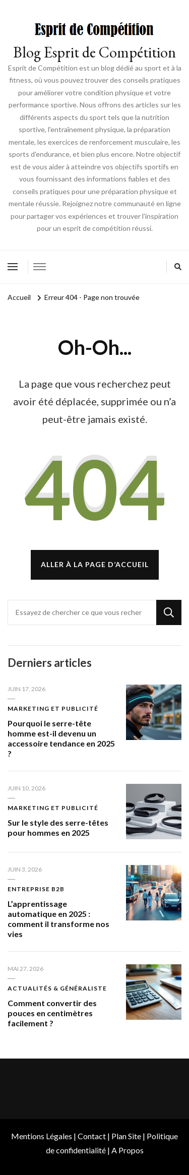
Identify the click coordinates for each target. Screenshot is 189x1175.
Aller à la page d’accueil (95, 564)
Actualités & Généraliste (57, 988)
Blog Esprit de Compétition (94, 52)
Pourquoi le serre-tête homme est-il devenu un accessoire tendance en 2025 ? (61, 738)
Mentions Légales (41, 1136)
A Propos (127, 1150)
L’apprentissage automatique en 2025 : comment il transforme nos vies (58, 918)
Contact (92, 1136)
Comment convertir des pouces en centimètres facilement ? (52, 1013)
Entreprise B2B (36, 889)
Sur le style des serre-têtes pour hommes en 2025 (58, 827)
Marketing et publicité (53, 708)
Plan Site (126, 1136)
